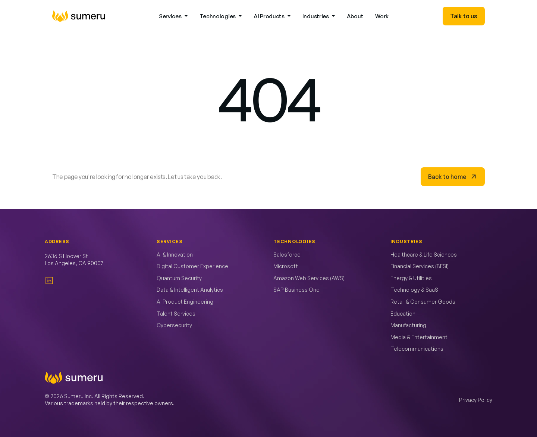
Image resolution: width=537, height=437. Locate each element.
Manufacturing (408, 325)
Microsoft (285, 266)
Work (382, 16)
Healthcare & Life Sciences (423, 254)
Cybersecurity (174, 325)
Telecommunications (416, 348)
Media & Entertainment (419, 337)
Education (402, 313)
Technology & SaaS (414, 289)
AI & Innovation (175, 254)
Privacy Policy (475, 400)
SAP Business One (296, 289)
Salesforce (287, 254)
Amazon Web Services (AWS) (309, 278)
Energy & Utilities (411, 278)
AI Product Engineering (185, 301)
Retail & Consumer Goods (422, 301)
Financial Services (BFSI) (419, 266)
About (355, 16)
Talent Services (176, 313)
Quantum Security (179, 278)
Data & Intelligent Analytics (190, 289)
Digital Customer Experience (192, 266)
